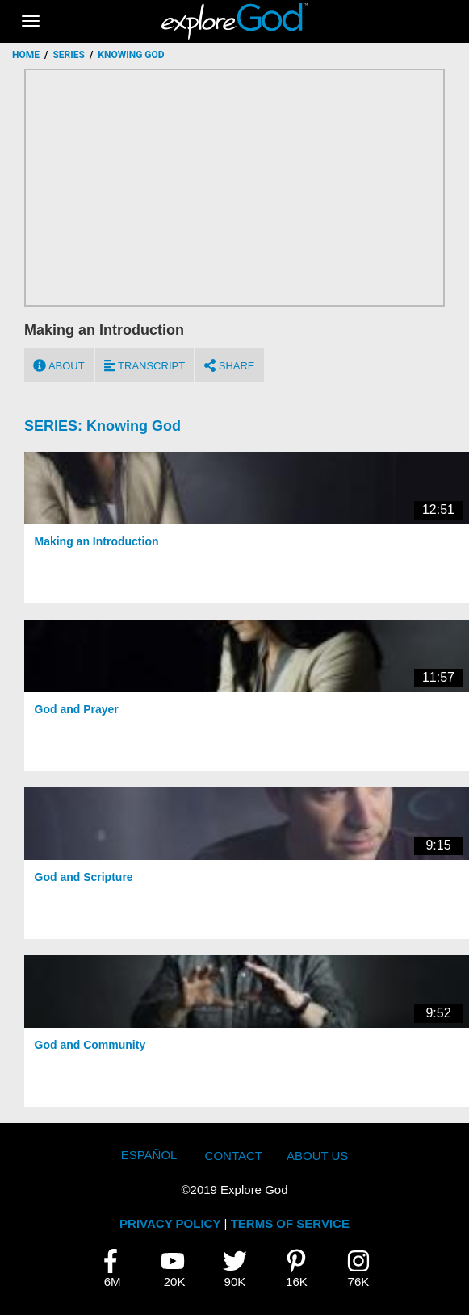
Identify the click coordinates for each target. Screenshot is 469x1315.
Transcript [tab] (144, 365)
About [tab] (59, 365)
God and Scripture (84, 876)
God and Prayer (77, 709)
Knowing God (133, 426)
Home (26, 55)
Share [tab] (229, 365)
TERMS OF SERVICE (290, 1223)
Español (149, 1155)
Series (68, 55)
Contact (233, 1156)
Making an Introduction (97, 541)
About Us (317, 1156)
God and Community (90, 1044)
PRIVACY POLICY (169, 1223)
